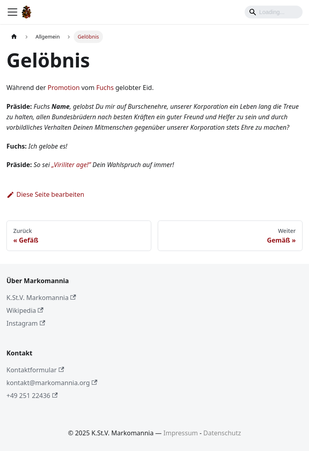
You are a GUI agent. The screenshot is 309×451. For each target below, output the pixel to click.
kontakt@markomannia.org (51, 382)
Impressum (180, 433)
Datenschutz (222, 433)
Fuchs (104, 87)
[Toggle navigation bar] (12, 12)
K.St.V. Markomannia (41, 297)
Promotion (63, 87)
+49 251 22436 (32, 395)
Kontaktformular (35, 369)
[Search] (274, 12)
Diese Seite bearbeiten (45, 194)
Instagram (25, 323)
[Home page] (14, 37)
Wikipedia (24, 310)
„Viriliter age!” (71, 164)
